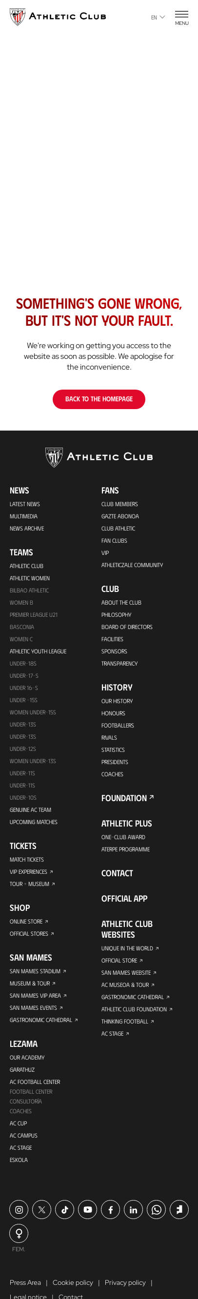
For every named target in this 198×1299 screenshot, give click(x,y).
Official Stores (29, 933)
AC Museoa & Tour (125, 984)
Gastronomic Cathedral (41, 1019)
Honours (113, 712)
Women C (21, 638)
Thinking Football (124, 1021)
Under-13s (23, 724)
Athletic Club (26, 565)
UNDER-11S (22, 772)
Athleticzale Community (132, 564)
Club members (119, 503)
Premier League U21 (34, 614)
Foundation (124, 797)
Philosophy (116, 614)
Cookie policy (73, 1282)
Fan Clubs (114, 540)
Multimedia (24, 515)
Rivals (109, 737)
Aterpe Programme (125, 849)
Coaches (21, 1110)
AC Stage (21, 1147)
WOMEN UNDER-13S (33, 760)
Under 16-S (24, 687)
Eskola (19, 1159)
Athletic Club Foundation (134, 1008)
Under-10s (23, 797)
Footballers (117, 725)
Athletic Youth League (38, 651)
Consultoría (26, 1101)
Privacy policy (125, 1282)
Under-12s (23, 748)
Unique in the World (127, 948)
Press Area (25, 1282)
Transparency (119, 663)
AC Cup (18, 1123)
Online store (26, 921)
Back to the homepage (99, 398)
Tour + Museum (29, 883)
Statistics (113, 749)
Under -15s (24, 699)
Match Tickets (27, 859)
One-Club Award (123, 836)
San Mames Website (126, 972)
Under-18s (23, 663)
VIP (105, 552)
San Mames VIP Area (35, 995)
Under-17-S (24, 675)
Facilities (112, 638)
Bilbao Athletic (29, 590)
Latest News (25, 503)
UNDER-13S (23, 736)
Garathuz (22, 1069)
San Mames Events (33, 1007)
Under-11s (22, 785)
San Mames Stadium (35, 970)
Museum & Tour (30, 983)
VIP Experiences (28, 871)
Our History (117, 700)
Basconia (22, 626)
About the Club (121, 602)
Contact (117, 872)
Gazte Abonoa (120, 515)
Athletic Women (30, 577)
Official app (124, 898)
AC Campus (24, 1135)
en (158, 17)
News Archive (27, 528)
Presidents (114, 761)
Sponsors (114, 651)
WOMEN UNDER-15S (33, 712)
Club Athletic (118, 528)
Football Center (31, 1091)
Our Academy (27, 1057)
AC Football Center (35, 1081)
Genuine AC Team (30, 809)
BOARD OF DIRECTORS (127, 626)
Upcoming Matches (34, 821)
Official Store (119, 960)
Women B (21, 602)
